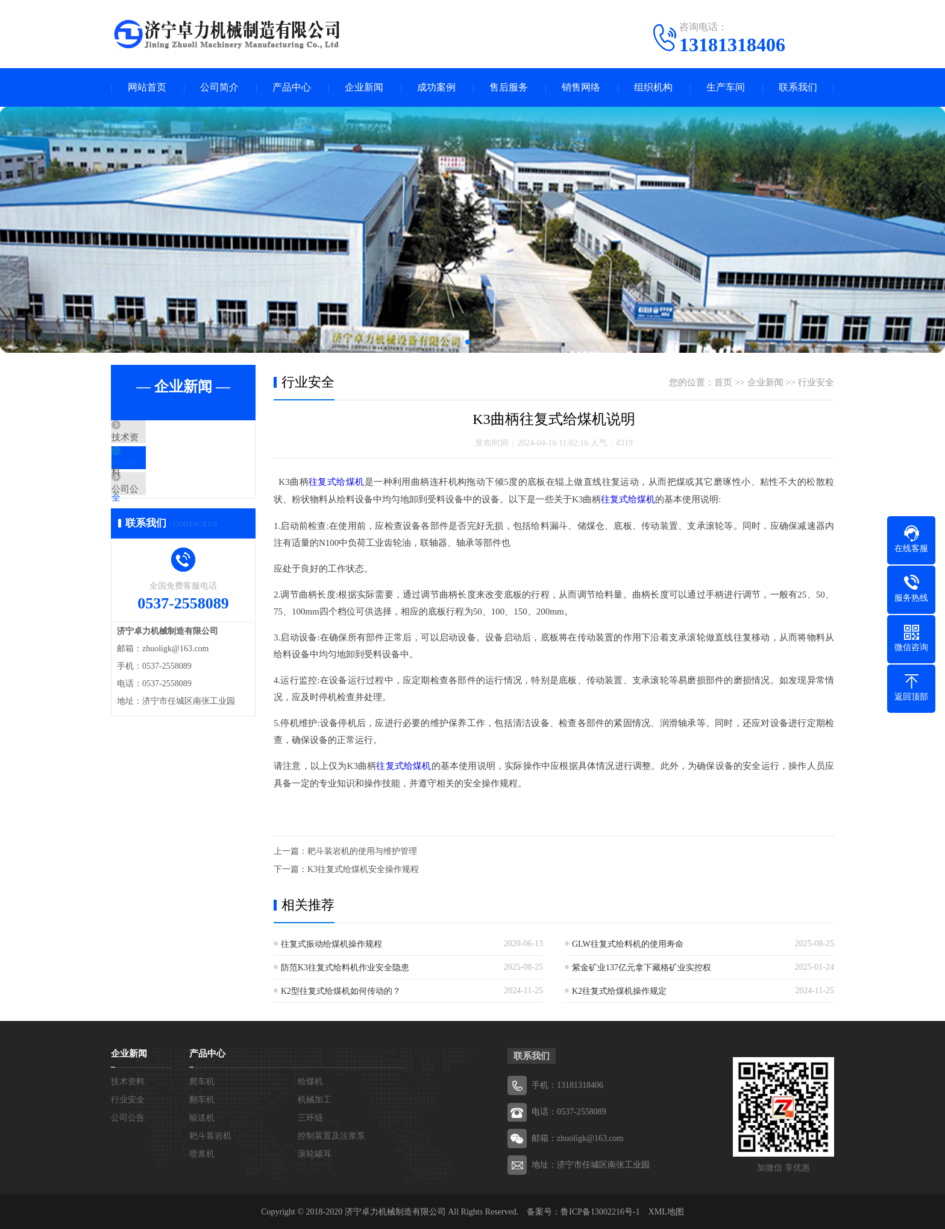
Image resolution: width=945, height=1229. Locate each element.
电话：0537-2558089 (569, 1110)
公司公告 (157, 510)
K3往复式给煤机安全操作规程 (363, 868)
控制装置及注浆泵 (331, 1134)
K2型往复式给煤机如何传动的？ (341, 989)
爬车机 (202, 1080)
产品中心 (291, 88)
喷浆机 (202, 1152)
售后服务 (508, 88)
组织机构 (653, 88)
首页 (723, 383)
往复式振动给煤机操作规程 (331, 942)
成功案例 (436, 88)
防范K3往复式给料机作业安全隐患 (345, 966)
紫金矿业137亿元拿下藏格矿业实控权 (641, 966)
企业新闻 (364, 88)
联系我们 (798, 88)
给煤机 (310, 1080)
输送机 (202, 1116)
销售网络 (581, 88)
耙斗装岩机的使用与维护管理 (362, 850)
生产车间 (725, 88)
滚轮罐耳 (314, 1152)
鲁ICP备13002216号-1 (599, 1210)
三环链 (310, 1116)
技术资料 (157, 439)
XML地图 (666, 1210)
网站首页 (147, 88)
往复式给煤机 (337, 482)
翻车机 (202, 1098)
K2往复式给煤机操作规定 (619, 989)
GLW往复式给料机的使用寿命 (627, 942)
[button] (467, 342)
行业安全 (157, 474)
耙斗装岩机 (210, 1134)
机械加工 (314, 1098)
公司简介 (219, 88)
